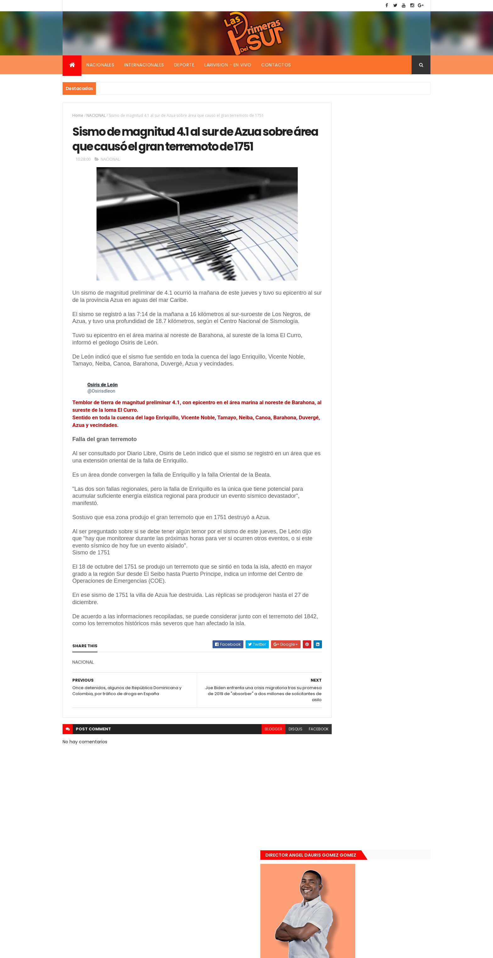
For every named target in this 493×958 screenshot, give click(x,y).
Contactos (276, 65)
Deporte (184, 65)
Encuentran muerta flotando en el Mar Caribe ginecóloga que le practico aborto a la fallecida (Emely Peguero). (385, 515)
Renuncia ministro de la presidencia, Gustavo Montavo (383, 586)
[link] (79, 415)
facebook (291, 757)
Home (77, 115)
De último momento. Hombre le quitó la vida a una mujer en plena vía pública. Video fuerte (387, 554)
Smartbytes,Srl (110, 949)
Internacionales (144, 65)
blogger (246, 757)
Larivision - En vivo (227, 65)
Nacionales (100, 65)
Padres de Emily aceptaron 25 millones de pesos (386, 620)
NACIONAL (96, 115)
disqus (268, 757)
